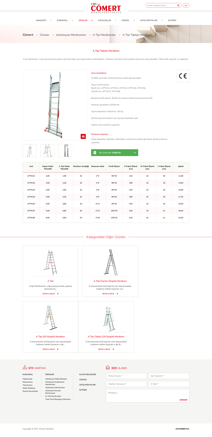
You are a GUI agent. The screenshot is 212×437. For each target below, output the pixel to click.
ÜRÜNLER (82, 20)
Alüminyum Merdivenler (71, 35)
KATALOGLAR (104, 20)
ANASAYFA (41, 20)
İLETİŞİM (172, 20)
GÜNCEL (125, 20)
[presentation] (127, 413)
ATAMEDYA (182, 431)
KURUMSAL (62, 20)
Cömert (28, 35)
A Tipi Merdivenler (104, 35)
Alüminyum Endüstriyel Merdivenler (54, 385)
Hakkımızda (27, 381)
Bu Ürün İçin (110, 152)
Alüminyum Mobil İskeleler (56, 381)
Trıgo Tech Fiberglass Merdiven (58, 402)
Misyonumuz (28, 384)
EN (186, 5)
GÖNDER (183, 402)
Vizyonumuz (27, 387)
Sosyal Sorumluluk (30, 393)
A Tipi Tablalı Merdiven (137, 35)
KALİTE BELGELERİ (87, 377)
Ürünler (44, 35)
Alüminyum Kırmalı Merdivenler (53, 394)
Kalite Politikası (29, 390)
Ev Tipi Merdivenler (53, 398)
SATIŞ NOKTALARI (148, 20)
